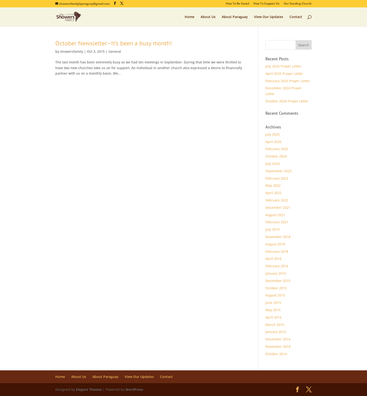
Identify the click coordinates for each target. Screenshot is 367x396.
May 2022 (273, 185)
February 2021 (276, 222)
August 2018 (275, 244)
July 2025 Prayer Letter (283, 66)
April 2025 (273, 141)
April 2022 (273, 193)
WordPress (134, 389)
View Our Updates (268, 17)
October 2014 (276, 354)
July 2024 (272, 163)
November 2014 (278, 346)
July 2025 (272, 134)
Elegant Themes (89, 389)
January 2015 (275, 331)
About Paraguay (235, 17)
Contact (295, 17)
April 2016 (273, 258)
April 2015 (273, 317)
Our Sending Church (298, 3)
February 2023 (276, 178)
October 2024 (276, 156)
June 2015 (273, 302)
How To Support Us (266, 3)
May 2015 (273, 310)
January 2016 (275, 273)
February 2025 (276, 149)
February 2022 (276, 200)
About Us (208, 17)
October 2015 (276, 288)
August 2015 (275, 295)
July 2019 (272, 229)
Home (189, 17)
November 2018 (278, 236)
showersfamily (71, 51)
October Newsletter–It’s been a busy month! (113, 43)
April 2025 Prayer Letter (284, 73)
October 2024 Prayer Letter (286, 101)
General (114, 51)
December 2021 (277, 207)
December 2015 (277, 280)
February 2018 (276, 251)
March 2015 (274, 324)
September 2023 (278, 171)
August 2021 (275, 215)
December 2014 (277, 339)
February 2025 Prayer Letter (287, 81)
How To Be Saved (237, 3)
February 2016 (276, 266)
